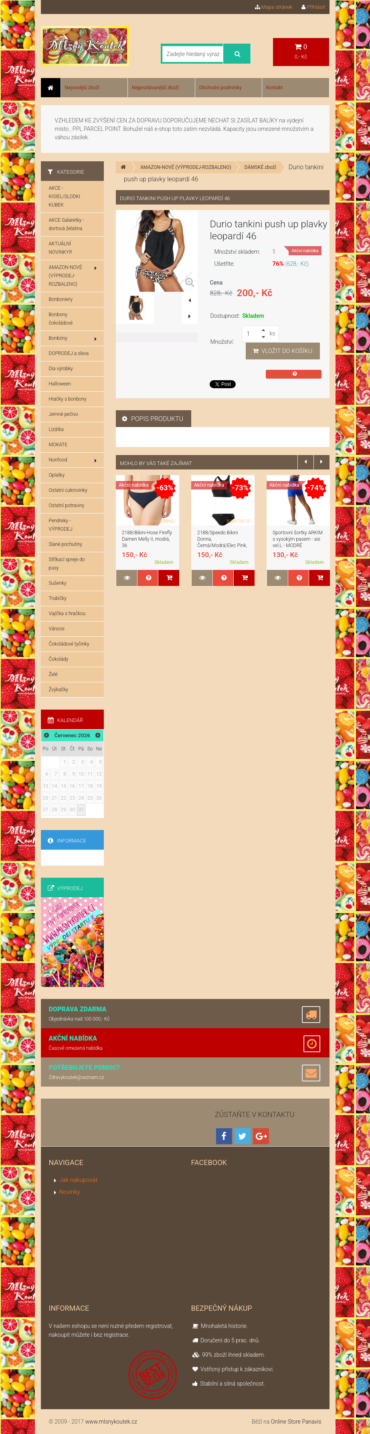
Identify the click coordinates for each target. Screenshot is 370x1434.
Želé (53, 674)
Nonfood (73, 460)
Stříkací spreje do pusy (67, 564)
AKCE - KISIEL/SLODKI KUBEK (65, 196)
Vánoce (57, 629)
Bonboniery (61, 299)
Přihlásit (313, 7)
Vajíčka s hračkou (67, 613)
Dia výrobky (61, 368)
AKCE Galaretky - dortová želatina (66, 224)
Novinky (69, 1191)
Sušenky (58, 583)
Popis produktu (152, 419)
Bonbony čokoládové (61, 319)
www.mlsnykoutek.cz (111, 1421)
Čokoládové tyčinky (69, 644)
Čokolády (59, 659)
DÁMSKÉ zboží (260, 167)
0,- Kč (301, 51)
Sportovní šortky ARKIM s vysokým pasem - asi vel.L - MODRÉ (298, 539)
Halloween (60, 384)
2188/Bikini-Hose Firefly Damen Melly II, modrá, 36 (147, 539)
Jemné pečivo (63, 414)
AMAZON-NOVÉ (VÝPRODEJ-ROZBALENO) (185, 167)
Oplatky (57, 475)
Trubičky (58, 598)
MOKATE (58, 444)
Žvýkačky (59, 689)
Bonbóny (73, 338)
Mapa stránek (274, 7)
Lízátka (56, 429)
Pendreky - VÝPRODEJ (61, 525)
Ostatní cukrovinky (68, 490)
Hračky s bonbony (68, 399)
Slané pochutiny (66, 544)
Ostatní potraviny (67, 505)
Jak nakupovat (78, 1179)
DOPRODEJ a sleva (69, 353)
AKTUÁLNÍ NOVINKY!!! (61, 248)
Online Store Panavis (296, 1421)
